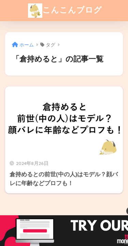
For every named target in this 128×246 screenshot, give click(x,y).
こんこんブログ (65, 10)
